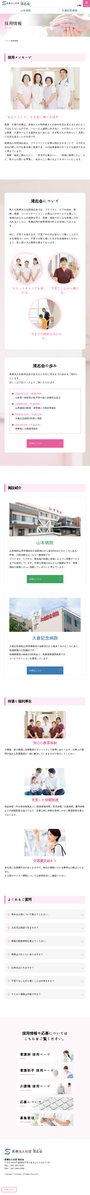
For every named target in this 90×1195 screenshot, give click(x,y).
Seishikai (18, 1174)
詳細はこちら (35, 443)
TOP (6, 41)
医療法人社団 (27, 1150)
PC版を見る (9, 1190)
